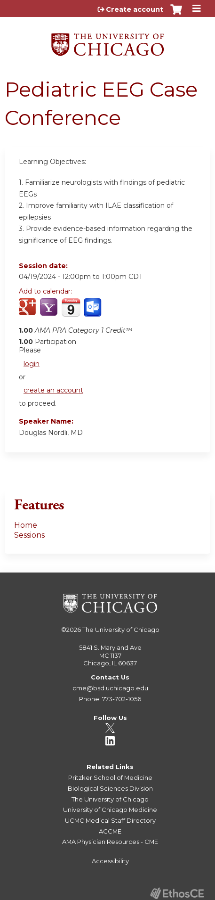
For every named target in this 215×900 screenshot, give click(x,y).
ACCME (110, 831)
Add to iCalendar (71, 312)
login (32, 364)
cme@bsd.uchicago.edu (110, 688)
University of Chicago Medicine (110, 809)
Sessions (29, 535)
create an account (53, 390)
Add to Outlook (93, 312)
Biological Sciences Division (110, 788)
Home (25, 525)
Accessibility (110, 861)
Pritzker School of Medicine (110, 777)
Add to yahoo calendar (50, 312)
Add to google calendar (28, 312)
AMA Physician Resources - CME (110, 841)
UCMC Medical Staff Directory (110, 820)
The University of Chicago (120, 629)
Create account (134, 9)
